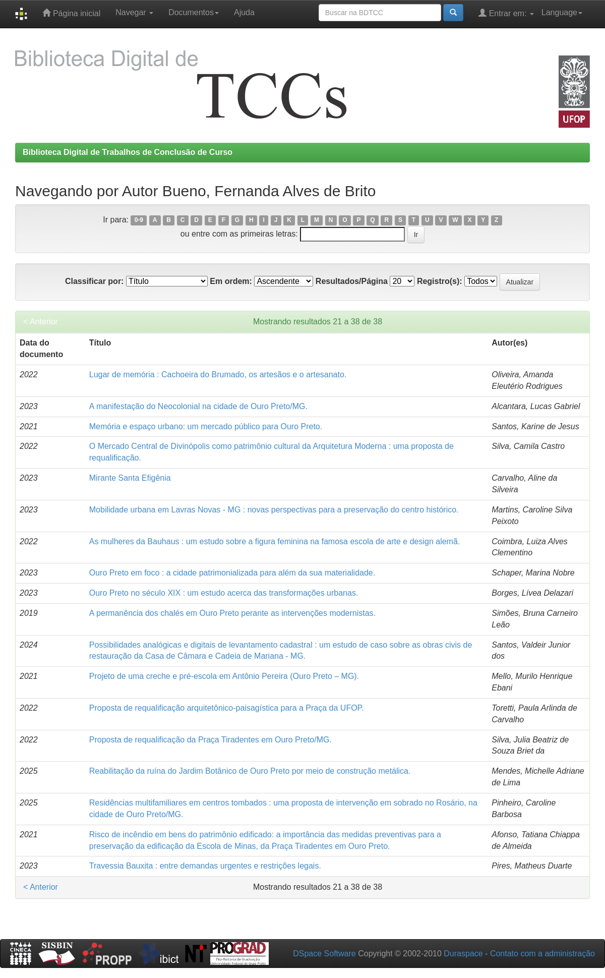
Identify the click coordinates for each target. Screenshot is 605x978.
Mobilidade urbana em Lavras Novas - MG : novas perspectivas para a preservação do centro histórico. (274, 509)
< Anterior (40, 321)
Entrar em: (506, 13)
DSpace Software (324, 953)
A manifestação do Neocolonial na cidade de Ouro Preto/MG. (198, 406)
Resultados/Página (352, 281)
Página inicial (71, 13)
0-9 (139, 220)
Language (561, 12)
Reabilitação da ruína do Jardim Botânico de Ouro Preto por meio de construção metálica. (250, 771)
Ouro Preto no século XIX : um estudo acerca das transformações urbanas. (223, 593)
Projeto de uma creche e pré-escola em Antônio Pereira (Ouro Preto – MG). (224, 676)
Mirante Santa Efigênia (130, 478)
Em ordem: (231, 281)
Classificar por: (94, 281)
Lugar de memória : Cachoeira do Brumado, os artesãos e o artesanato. (218, 374)
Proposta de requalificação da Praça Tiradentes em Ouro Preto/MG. (210, 739)
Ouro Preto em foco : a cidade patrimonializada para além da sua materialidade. (232, 572)
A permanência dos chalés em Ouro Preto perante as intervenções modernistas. (232, 613)
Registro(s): (439, 281)
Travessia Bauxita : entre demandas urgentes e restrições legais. (205, 865)
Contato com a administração (542, 953)
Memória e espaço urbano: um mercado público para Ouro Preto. (205, 426)
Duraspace (463, 953)
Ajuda (244, 12)
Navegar (134, 12)
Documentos (193, 12)
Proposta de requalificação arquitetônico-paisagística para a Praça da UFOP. (226, 708)
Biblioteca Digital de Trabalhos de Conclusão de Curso (127, 152)
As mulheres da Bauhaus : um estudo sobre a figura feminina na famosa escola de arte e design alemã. (274, 541)
